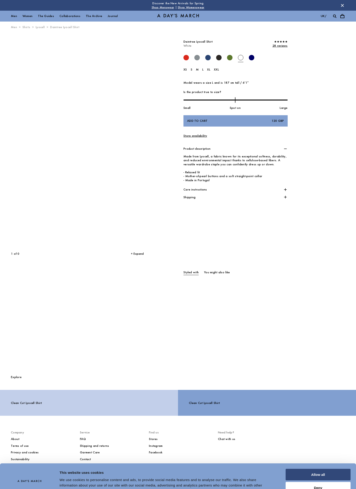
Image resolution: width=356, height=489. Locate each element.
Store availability (195, 136)
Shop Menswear (163, 7)
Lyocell (40, 27)
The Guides (46, 16)
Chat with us (226, 439)
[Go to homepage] (178, 16)
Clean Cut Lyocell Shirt (26, 403)
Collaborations (69, 16)
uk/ (323, 16)
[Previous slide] (36, 140)
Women (27, 16)
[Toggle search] (335, 16)
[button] (235, 149)
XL (208, 69)
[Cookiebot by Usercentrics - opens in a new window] (29, 480)
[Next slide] (108, 140)
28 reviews (280, 46)
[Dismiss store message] (342, 5)
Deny (318, 465)
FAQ (83, 439)
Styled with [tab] (191, 272)
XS (185, 69)
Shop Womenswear (191, 7)
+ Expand (137, 254)
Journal (113, 16)
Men (14, 16)
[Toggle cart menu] (342, 16)
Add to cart (235, 121)
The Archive (94, 16)
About (15, 439)
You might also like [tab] (217, 272)
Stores (153, 439)
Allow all (318, 451)
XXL (216, 69)
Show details (70, 480)
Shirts (26, 27)
